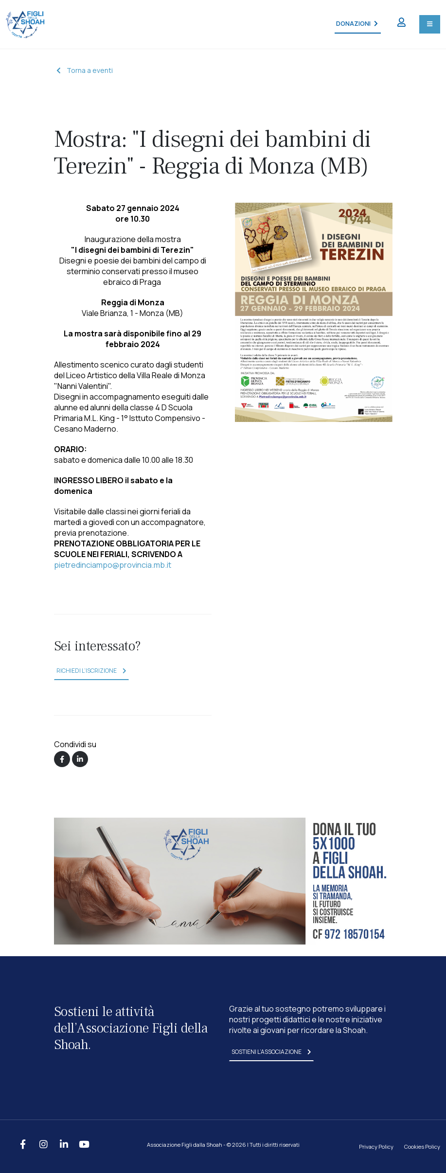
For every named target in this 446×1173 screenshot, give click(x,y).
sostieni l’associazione (271, 1052)
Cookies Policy (422, 1146)
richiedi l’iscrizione (91, 670)
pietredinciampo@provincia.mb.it (112, 565)
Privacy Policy (376, 1146)
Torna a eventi (84, 70)
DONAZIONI (356, 23)
